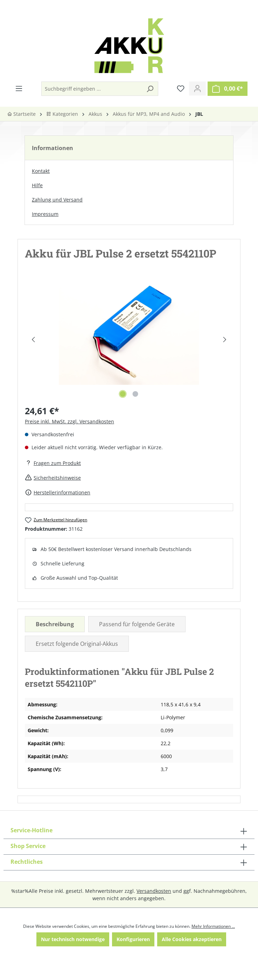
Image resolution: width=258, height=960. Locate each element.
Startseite (21, 114)
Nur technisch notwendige (73, 939)
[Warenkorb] (227, 89)
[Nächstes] (224, 339)
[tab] (55, 624)
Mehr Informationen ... (213, 926)
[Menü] (19, 89)
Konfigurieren (133, 939)
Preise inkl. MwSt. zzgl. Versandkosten (69, 421)
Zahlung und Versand (57, 199)
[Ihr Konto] (197, 89)
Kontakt (41, 171)
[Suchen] (150, 89)
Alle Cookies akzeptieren (192, 939)
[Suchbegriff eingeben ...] (92, 89)
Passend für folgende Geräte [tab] (137, 624)
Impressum (45, 214)
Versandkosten (154, 891)
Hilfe (37, 185)
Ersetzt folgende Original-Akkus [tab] (77, 644)
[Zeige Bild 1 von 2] (122, 394)
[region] (129, 339)
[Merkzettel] (180, 89)
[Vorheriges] (33, 339)
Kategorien (62, 114)
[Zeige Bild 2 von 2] (135, 394)
